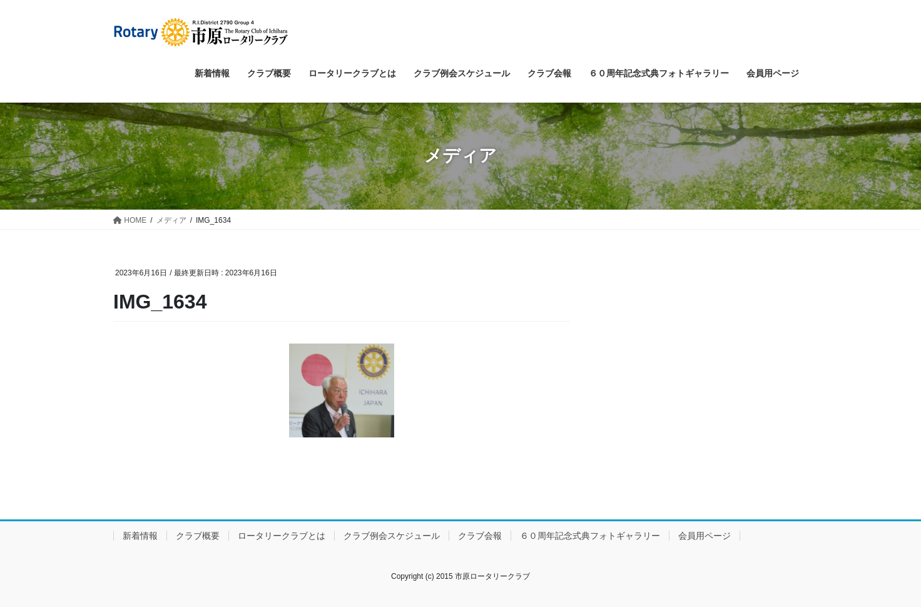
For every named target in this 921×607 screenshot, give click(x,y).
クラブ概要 (198, 536)
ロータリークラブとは (281, 536)
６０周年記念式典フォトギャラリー (590, 536)
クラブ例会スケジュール (391, 536)
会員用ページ (704, 536)
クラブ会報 (480, 536)
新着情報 (140, 536)
